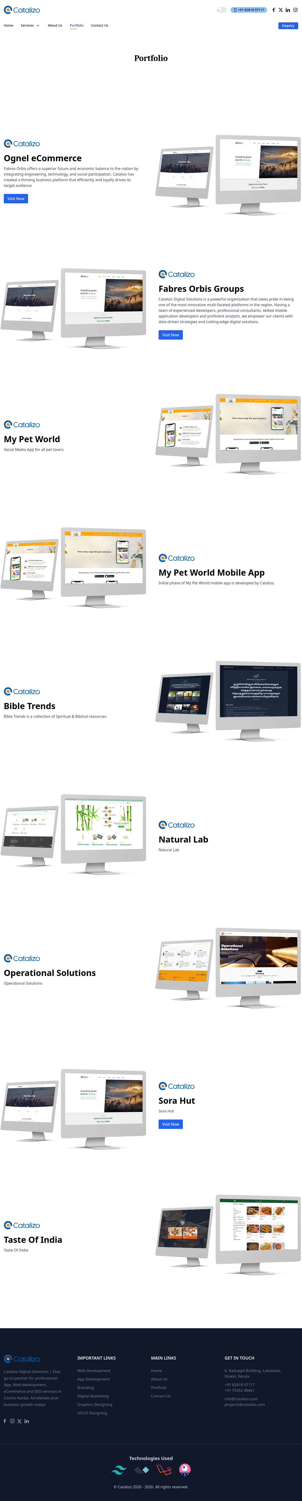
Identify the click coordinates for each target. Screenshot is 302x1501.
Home (8, 25)
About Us (55, 25)
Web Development (94, 1370)
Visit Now (16, 198)
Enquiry (288, 25)
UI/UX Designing (92, 1413)
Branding (85, 1387)
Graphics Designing (95, 1404)
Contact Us (99, 25)
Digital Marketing (93, 1396)
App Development (93, 1379)
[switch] (221, 10)
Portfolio (77, 25)
